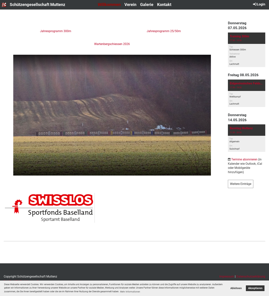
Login (258, 4)
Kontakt (164, 4)
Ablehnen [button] (236, 288)
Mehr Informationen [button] (130, 291)
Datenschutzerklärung (250, 276)
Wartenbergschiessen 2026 (112, 44)
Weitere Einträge (240, 184)
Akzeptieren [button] (255, 288)
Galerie (146, 4)
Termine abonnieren (244, 159)
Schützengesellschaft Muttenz (37, 4)
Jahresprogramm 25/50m (164, 31)
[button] (246, 49)
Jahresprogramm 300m (55, 31)
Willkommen (109, 4)
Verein (130, 4)
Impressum (226, 276)
